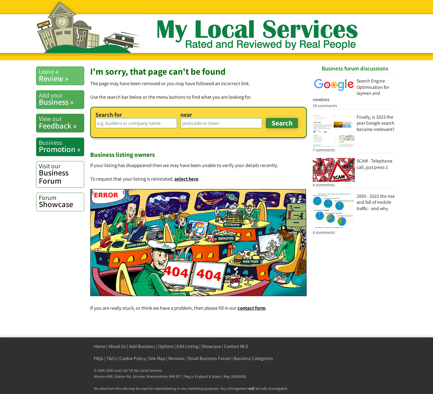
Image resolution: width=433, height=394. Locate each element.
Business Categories (253, 358)
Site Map (157, 358)
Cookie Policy (132, 358)
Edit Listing (187, 346)
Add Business (142, 346)
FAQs (98, 358)
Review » (61, 75)
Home (100, 346)
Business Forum (61, 174)
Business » (61, 99)
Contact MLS (236, 346)
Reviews (176, 358)
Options (166, 346)
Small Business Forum (209, 358)
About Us (117, 346)
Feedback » (61, 122)
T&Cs (111, 358)
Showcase (61, 201)
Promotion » (61, 146)
